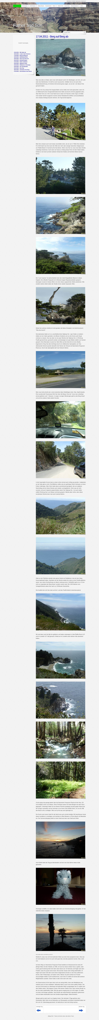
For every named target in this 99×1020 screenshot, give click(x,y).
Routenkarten (48, 5)
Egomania (78, 1)
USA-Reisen (16, 5)
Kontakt (73, 1)
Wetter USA (60, 5)
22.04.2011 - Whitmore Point (20, 63)
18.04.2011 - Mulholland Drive (21, 57)
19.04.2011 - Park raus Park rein (21, 58)
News (54, 5)
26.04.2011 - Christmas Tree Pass (22, 69)
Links (81, 5)
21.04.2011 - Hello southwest (20, 61)
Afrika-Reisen (41, 5)
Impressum (83, 1)
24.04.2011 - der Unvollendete (21, 66)
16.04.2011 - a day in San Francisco (22, 53)
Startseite (69, 1)
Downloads (67, 5)
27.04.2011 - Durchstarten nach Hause (23, 71)
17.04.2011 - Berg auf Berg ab (21, 55)
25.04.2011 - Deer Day (19, 68)
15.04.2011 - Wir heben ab (20, 52)
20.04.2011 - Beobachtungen (20, 60)
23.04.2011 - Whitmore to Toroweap (22, 64)
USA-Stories (24, 5)
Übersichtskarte (74, 5)
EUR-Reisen (32, 5)
